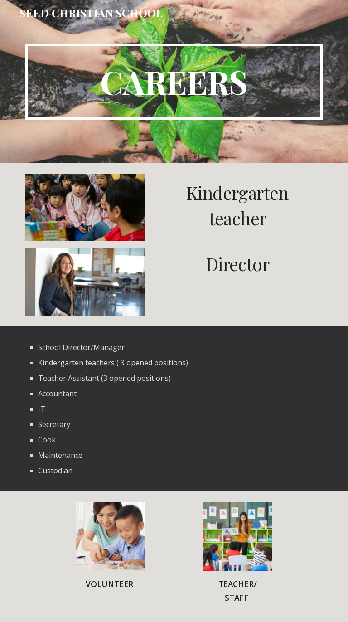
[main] (173, 82)
